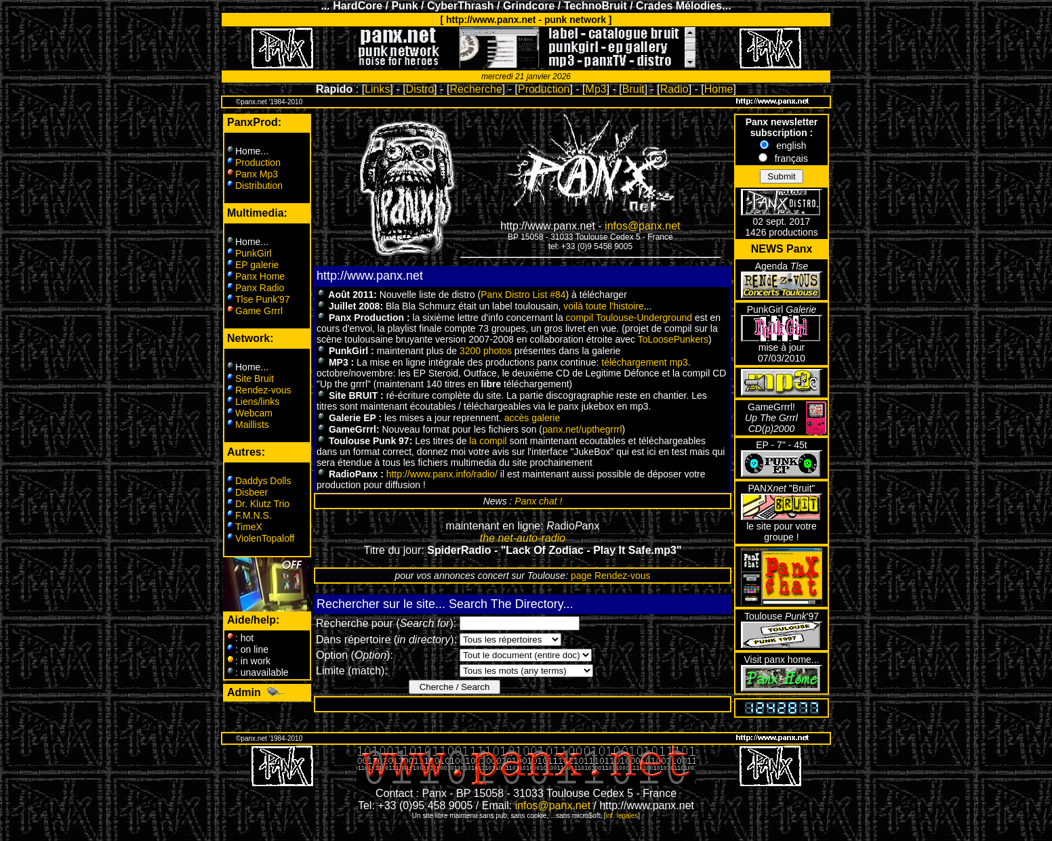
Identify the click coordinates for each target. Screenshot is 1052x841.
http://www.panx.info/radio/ (442, 474)
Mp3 (596, 89)
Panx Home (260, 276)
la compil (487, 440)
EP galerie (257, 264)
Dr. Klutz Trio (262, 503)
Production (544, 89)
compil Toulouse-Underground (629, 317)
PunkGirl (253, 253)
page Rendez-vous (611, 575)
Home (718, 89)
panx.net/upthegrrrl (582, 429)
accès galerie (532, 417)
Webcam (253, 413)
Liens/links (257, 401)
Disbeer (251, 492)
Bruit (633, 89)
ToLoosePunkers (673, 339)
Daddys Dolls (263, 480)
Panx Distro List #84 (523, 294)
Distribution (259, 185)
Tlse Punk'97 (262, 299)
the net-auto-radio (522, 538)
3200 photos (486, 350)
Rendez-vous (263, 390)
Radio (674, 89)
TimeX (248, 526)
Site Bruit (254, 378)
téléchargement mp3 (644, 362)
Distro (420, 89)
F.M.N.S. (253, 515)
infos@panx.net (642, 226)
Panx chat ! (538, 501)
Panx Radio (259, 287)
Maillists (252, 424)
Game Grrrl (259, 310)
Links (377, 89)
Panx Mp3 (256, 174)
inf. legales (622, 815)
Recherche (475, 89)
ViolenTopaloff (264, 538)
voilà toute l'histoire (603, 306)
